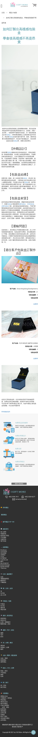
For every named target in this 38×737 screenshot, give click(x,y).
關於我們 (11, 724)
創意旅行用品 (5, 535)
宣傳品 (3, 714)
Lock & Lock (4, 560)
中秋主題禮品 (5, 705)
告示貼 (3, 593)
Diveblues (4, 550)
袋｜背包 (3, 685)
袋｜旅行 (5, 682)
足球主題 (3, 713)
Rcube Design (5, 566)
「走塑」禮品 (5, 707)
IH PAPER (3, 558)
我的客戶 (20, 727)
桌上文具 (3, 595)
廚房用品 (3, 618)
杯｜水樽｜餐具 (8, 643)
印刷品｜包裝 (7, 601)
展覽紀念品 (4, 696)
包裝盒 (8, 135)
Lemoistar (4, 551)
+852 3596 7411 (12, 497)
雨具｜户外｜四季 (8, 668)
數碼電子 (3, 580)
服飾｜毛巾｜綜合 (8, 630)
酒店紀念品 (4, 702)
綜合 (2, 636)
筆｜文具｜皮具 (8, 588)
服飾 (2, 633)
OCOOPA (3, 553)
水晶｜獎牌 (4, 658)
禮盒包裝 (3, 609)
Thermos (3, 568)
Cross (2, 556)
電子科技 (3, 541)
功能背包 (3, 539)
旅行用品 (3, 687)
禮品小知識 (13, 13)
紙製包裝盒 (22, 204)
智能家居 (3, 534)
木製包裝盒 (30, 204)
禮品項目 (18, 724)
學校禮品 (3, 700)
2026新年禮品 (5, 718)
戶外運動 (3, 537)
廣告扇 (3, 607)
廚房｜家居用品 (8, 615)
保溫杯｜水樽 (5, 647)
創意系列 (5, 529)
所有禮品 (5, 507)
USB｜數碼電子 (8, 574)
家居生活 (3, 620)
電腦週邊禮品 (5, 578)
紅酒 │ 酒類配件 (6, 622)
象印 (2, 561)
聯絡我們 (5, 724)
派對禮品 (3, 662)
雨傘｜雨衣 (4, 671)
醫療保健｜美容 (5, 624)
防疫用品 (3, 709)
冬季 (2, 676)
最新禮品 (4, 515)
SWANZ (3, 555)
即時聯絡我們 (6, 412)
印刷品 (3, 604)
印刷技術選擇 (26, 724)
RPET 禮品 (4, 716)
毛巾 (2, 635)
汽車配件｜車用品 (6, 698)
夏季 (2, 674)
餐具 (2, 649)
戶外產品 (3, 673)
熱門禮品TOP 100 (8, 522)
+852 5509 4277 (28, 497)
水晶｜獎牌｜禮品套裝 (10, 655)
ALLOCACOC (5, 563)
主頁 (3, 13)
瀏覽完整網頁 (19, 483)
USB (2, 577)
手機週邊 (3, 582)
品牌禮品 (5, 547)
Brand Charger (5, 565)
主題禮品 (5, 693)
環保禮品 (3, 711)
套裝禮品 (3, 660)
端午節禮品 (4, 703)
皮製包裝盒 (5, 206)
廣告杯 (3, 645)
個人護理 (3, 532)
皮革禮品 (3, 720)
